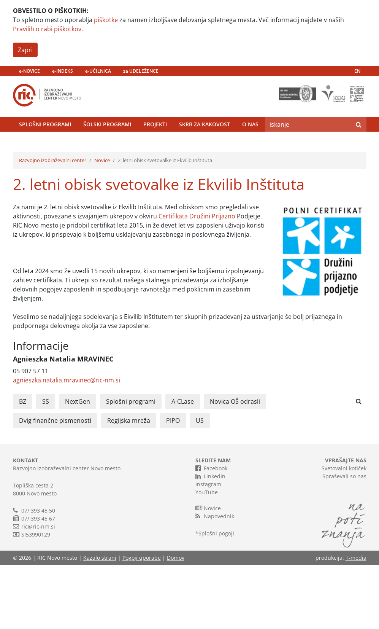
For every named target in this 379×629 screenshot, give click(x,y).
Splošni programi (45, 140)
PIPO (173, 485)
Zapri (25, 50)
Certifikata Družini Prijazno (197, 280)
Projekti (155, 140)
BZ (22, 466)
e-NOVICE (29, 71)
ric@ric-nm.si (38, 590)
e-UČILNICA (98, 71)
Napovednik (214, 580)
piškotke (106, 20)
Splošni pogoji (216, 597)
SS (45, 466)
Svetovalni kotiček (344, 532)
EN (357, 71)
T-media (356, 622)
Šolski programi (107, 140)
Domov (175, 622)
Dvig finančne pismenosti (55, 485)
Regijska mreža (128, 485)
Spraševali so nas (344, 540)
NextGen (77, 466)
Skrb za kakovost (204, 140)
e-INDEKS (62, 71)
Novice (102, 224)
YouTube (206, 556)
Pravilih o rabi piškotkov (47, 29)
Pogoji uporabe (141, 622)
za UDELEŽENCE (141, 71)
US (200, 485)
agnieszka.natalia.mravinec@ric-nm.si (66, 444)
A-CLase (182, 466)
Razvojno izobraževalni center (52, 224)
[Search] (308, 140)
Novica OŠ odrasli (235, 466)
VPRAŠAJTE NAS (345, 524)
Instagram (208, 548)
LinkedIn (210, 540)
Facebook (211, 532)
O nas (250, 140)
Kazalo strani (99, 622)
